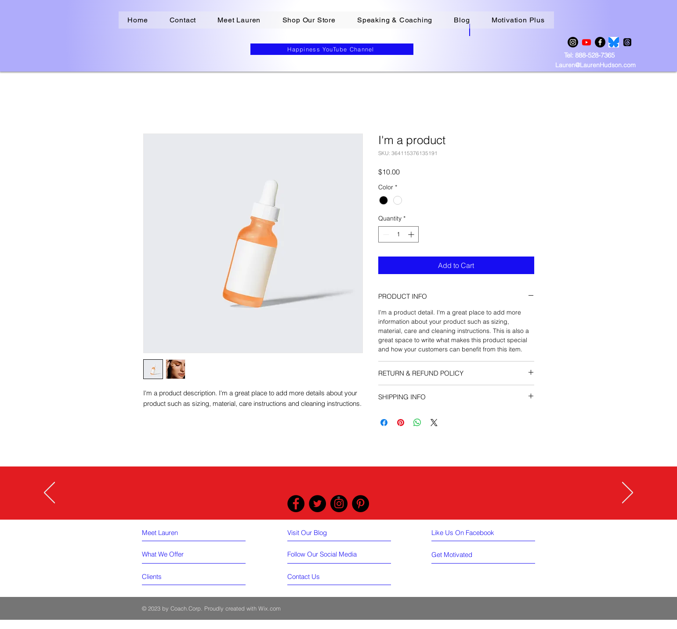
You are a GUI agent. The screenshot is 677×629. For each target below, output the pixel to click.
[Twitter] (317, 503)
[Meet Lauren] (178, 532)
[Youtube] (586, 42)
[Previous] (49, 493)
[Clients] (173, 576)
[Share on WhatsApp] (417, 422)
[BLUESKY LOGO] (613, 42)
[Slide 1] (338, 497)
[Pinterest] (360, 503)
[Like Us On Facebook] (468, 532)
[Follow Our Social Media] (322, 554)
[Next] (627, 493)
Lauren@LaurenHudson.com (595, 65)
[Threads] (627, 42)
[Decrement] (385, 234)
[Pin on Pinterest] (400, 422)
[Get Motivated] (466, 554)
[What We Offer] (173, 553)
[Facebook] (600, 42)
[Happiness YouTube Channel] (331, 49)
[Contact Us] (319, 576)
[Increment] (411, 234)
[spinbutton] (398, 234)
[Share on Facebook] (384, 422)
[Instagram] (573, 42)
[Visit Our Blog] (324, 532)
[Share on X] (434, 422)
